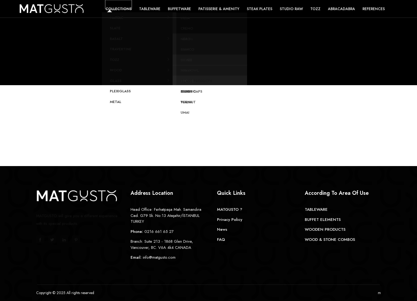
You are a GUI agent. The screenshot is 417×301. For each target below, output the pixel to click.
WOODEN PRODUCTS (325, 229)
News (222, 229)
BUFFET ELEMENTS (323, 219)
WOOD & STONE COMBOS (330, 239)
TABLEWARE (316, 209)
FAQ (221, 239)
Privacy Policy (229, 219)
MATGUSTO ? (229, 209)
